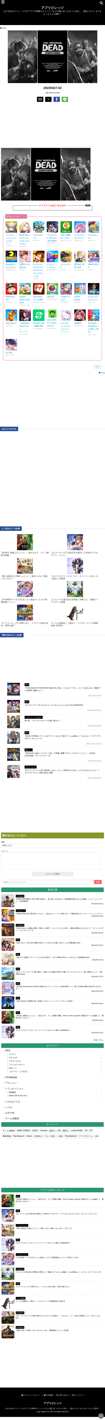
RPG (27, 685)
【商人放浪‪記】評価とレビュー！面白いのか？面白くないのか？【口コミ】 (44, 1231)
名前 (3, 842)
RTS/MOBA (20, 899)
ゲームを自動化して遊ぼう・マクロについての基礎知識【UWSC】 (41, 1304)
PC (91, 1134)
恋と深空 (9, 352)
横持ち (66, 1134)
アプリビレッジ (52, 8)
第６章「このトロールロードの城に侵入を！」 (43, 721)
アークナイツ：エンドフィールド (11, 238)
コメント (4, 851)
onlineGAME (77, 1134)
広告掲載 (48, 1398)
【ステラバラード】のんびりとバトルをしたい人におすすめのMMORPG (54, 705)
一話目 (60, 1139)
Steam (29, 1139)
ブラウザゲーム (86, 1139)
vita (96, 1139)
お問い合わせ (62, 1398)
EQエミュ (28, 750)
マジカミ (12, 1057)
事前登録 (7, 1139)
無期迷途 (77, 323)
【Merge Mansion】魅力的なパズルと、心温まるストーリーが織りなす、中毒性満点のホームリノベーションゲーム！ (59, 917)
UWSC (35, 1134)
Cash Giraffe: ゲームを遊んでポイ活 (52, 322)
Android (43, 1134)
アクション (11, 1086)
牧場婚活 (12, 1095)
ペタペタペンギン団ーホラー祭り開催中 (52, 238)
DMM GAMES (23, 1134)
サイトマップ (78, 1398)
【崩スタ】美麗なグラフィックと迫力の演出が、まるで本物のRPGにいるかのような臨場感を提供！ (53, 960)
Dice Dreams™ (11, 323)
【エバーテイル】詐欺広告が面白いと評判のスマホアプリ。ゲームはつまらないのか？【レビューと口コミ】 (56, 1217)
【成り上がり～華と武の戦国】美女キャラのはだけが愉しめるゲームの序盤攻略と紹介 (48, 946)
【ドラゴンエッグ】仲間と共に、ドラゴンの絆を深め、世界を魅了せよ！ (43, 1290)
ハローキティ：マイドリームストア (66, 326)
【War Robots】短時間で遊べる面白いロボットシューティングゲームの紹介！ (45, 1004)
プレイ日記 (50, 1139)
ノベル (8, 1110)
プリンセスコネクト (17, 1068)
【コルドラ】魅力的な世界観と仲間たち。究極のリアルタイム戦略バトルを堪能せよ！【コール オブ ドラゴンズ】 (58, 1275)
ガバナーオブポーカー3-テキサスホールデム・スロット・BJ (38, 270)
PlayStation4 (18, 1139)
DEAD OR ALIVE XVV (18, 1099)
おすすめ (10, 1116)
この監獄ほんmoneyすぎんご (24, 326)
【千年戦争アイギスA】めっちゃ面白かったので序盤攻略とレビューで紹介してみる (47, 1260)
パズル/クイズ (20, 914)
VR (86, 1134)
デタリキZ (13, 1061)
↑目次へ (98, 367)
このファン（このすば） (33, 717)
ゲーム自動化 (12, 1121)
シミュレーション (14, 1091)
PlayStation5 (71, 1139)
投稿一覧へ (98, 1043)
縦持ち (52, 1134)
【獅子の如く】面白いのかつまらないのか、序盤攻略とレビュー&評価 (42, 1333)
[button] (40, 99)
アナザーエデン (30, 767)
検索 (98, 885)
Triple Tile (50, 296)
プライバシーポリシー (30, 1398)
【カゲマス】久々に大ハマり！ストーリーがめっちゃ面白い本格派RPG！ (43, 1033)
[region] (52, 124)
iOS (59, 1134)
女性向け (38, 1139)
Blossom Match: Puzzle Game (24, 299)
